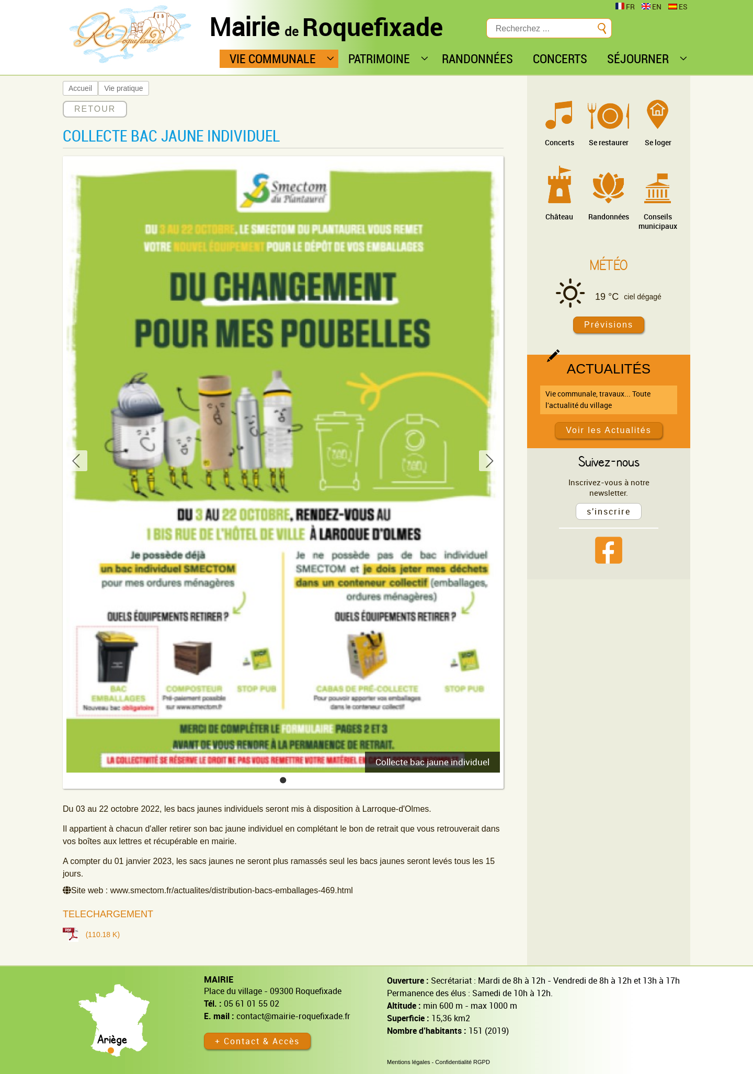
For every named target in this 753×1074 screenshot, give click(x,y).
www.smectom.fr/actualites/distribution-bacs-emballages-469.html (231, 890)
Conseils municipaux (657, 221)
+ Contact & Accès (257, 1041)
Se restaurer (609, 142)
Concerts (559, 142)
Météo (609, 265)
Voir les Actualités (608, 430)
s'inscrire (609, 511)
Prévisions (608, 324)
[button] (283, 780)
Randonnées (608, 216)
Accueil (80, 88)
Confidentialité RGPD (462, 1062)
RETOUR (95, 108)
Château (559, 216)
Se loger (658, 142)
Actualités (609, 369)
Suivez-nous (609, 461)
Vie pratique (123, 88)
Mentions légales (408, 1062)
